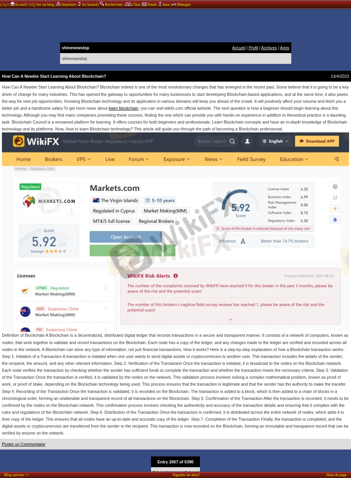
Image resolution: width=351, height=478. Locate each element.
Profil (253, 47)
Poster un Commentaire (23, 444)
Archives (269, 47)
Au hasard (87, 4)
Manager (181, 4)
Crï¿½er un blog (41, 4)
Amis (284, 47)
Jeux (164, 4)
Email (149, 4)
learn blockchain (123, 108)
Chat (132, 4)
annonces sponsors (175, 25)
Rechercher (111, 4)
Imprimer (66, 4)
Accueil (18, 4)
